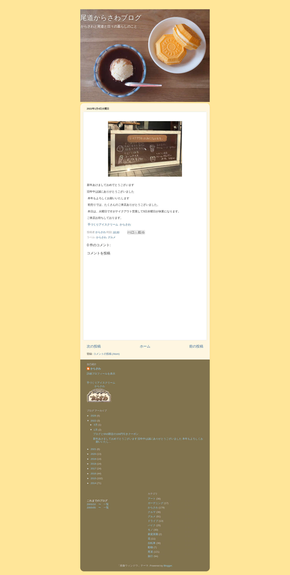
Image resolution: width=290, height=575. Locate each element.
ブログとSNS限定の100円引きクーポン (116, 434)
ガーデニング (155, 503)
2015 (94, 478)
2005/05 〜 (95, 507)
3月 (96, 424)
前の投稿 (196, 346)
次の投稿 (94, 346)
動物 (150, 547)
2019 (94, 459)
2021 (94, 449)
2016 (94, 473)
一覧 (106, 504)
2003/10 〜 (95, 504)
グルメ (112, 237)
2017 (94, 468)
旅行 (150, 556)
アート (152, 498)
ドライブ (153, 521)
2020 (94, 454)
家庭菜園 (153, 534)
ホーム (145, 346)
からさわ (101, 237)
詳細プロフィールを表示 (101, 373)
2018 (94, 463)
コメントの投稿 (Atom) (106, 354)
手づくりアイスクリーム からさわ (109, 224)
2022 (94, 420)
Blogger (167, 565)
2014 (94, 483)
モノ (150, 529)
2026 (94, 415)
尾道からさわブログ (110, 17)
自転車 (152, 543)
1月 (96, 429)
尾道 (150, 551)
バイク (152, 525)
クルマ (152, 512)
